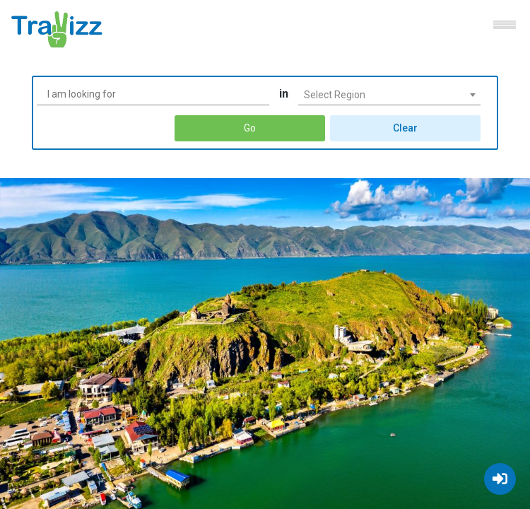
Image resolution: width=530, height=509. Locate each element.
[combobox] (389, 95)
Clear (405, 128)
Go (250, 128)
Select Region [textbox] (334, 94)
